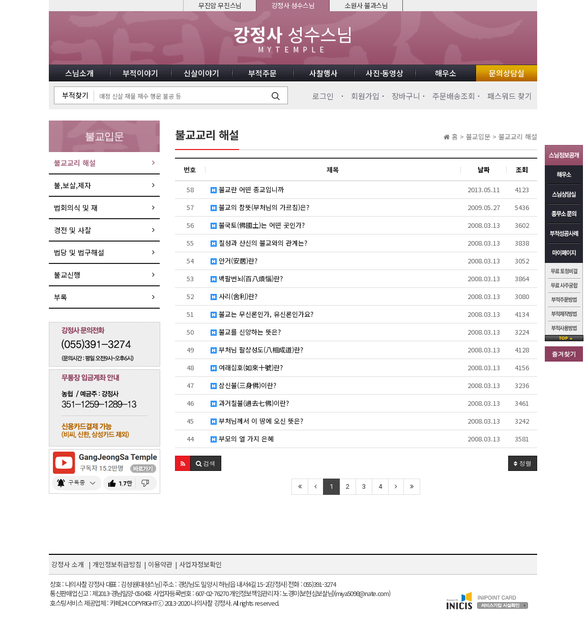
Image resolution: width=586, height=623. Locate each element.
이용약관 (160, 564)
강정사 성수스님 (293, 5)
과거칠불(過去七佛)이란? (250, 403)
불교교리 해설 (75, 163)
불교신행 (67, 275)
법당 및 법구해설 (79, 252)
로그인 (323, 96)
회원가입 (365, 96)
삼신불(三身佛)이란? (243, 385)
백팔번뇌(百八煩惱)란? (247, 278)
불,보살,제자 (72, 185)
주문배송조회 (453, 96)
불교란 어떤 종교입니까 (247, 189)
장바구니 (406, 96)
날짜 (484, 169)
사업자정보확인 (200, 564)
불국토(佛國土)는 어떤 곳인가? (258, 225)
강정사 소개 (67, 564)
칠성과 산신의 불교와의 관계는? (259, 243)
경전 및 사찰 (72, 230)
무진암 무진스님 (220, 5)
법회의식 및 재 (76, 207)
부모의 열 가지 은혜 (242, 438)
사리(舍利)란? (234, 296)
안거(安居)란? (234, 260)
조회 (522, 169)
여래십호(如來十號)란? (247, 367)
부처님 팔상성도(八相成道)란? (257, 349)
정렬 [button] (523, 463)
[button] (183, 463)
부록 (60, 297)
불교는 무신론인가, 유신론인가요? (262, 314)
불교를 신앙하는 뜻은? (246, 332)
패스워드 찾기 (509, 96)
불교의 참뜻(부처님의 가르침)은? (260, 207)
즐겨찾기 (564, 353)
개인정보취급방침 (117, 564)
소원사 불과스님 (366, 5)
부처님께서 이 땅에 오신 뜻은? (257, 421)
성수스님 (293, 39)
